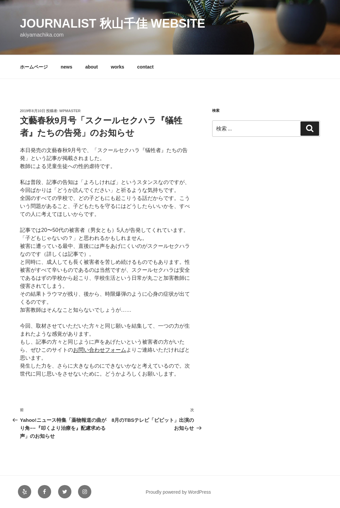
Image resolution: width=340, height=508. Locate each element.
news (66, 67)
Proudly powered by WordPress (178, 492)
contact (145, 67)
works (117, 67)
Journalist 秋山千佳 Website (112, 23)
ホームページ (34, 67)
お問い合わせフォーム (99, 350)
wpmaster (70, 111)
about (91, 67)
